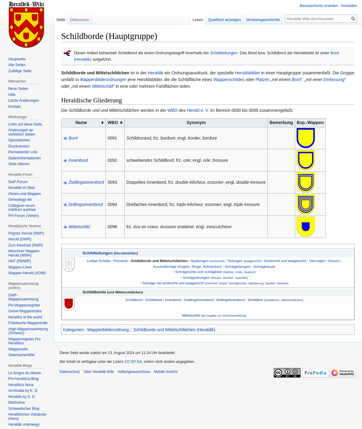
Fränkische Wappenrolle (27, 323)
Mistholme (16, 402)
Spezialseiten (19, 140)
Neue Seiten (18, 89)
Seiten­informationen (24, 158)
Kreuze (333, 261)
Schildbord (133, 300)
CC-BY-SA (133, 362)
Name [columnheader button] (81, 122)
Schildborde (94, 292)
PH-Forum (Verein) (23, 216)
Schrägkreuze (264, 266)
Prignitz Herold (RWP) (26, 233)
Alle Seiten (17, 65)
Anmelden (349, 6)
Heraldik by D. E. (22, 397)
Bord (296, 79)
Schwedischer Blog (23, 408)
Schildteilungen (224, 53)
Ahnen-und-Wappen (24, 194)
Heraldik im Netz (21, 188)
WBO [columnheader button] (113, 122)
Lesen (198, 19)
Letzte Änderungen (23, 100)
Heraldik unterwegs (24, 424)
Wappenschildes (229, 79)
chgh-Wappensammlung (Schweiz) (28, 331)
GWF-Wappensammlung (23, 297)
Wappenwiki (18, 349)
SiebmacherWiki (21, 355)
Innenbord (78, 160)
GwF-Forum (18, 182)
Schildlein (275, 300)
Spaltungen (208, 261)
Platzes (263, 79)
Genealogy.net (20, 199)
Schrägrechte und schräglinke (215, 272)
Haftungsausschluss (134, 372)
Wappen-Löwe (20, 267)
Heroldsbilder (247, 72)
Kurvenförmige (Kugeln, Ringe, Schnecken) (187, 266)
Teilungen (244, 261)
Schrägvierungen (215, 277)
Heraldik (155, 72)
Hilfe (12, 95)
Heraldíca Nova (20, 385)
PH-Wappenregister (24, 305)
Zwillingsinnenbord (86, 182)
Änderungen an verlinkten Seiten (21, 132)
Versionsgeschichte (263, 19)
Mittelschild (102, 86)
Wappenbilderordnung (108, 329)
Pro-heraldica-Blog (23, 379)
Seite (60, 19)
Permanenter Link (22, 152)
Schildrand (153, 300)
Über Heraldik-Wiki (99, 372)
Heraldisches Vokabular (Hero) (27, 416)
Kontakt (14, 107)
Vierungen (317, 261)
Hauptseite (17, 59)
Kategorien (73, 329)
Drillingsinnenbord (85, 204)
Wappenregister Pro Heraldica (24, 341)
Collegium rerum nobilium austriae (22, 208)
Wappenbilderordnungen (103, 79)
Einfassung (333, 79)
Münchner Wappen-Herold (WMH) (24, 253)
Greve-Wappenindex (25, 311)
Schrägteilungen (237, 266)
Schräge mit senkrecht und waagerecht (215, 283)
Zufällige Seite (19, 71)
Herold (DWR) (19, 239)
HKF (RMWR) (19, 261)
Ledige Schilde (98, 261)
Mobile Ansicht (165, 372)
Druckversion (19, 146)
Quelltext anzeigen (224, 19)
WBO (172, 110)
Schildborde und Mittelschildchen (159, 261)
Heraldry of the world (25, 317)
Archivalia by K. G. (23, 390)
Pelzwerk (120, 261)
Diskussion (79, 19)
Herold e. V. (198, 110)
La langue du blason (24, 373)
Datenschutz (70, 372)
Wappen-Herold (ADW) (27, 273)
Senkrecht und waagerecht (285, 261)
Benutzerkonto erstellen (319, 6)
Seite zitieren (18, 164)
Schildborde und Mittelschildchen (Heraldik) (174, 329)
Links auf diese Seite (25, 124)
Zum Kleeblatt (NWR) (25, 245)
